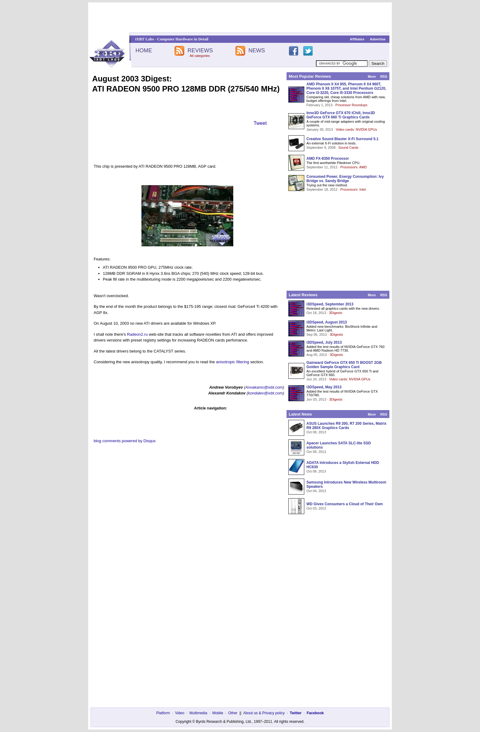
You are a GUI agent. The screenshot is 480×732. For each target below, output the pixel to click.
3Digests (335, 313)
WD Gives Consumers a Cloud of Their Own (344, 504)
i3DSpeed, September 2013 (329, 304)
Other (233, 713)
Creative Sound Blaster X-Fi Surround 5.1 (342, 139)
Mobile (217, 713)
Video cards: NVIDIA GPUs (356, 129)
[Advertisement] (240, 17)
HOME (143, 50)
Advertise (377, 39)
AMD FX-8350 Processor (327, 158)
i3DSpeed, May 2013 (324, 387)
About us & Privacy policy (263, 713)
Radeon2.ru (137, 334)
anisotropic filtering (232, 362)
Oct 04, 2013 (316, 491)
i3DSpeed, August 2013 (326, 322)
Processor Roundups (351, 105)
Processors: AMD (353, 167)
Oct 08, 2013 (316, 432)
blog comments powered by (125, 441)
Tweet (260, 123)
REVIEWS (200, 50)
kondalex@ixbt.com (265, 393)
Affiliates (357, 39)
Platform (163, 713)
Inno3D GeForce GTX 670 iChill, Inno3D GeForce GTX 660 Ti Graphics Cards (340, 115)
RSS (383, 76)
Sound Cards (348, 147)
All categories (199, 56)
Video (179, 713)
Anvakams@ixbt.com (264, 387)
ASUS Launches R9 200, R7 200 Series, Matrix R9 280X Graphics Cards (346, 425)
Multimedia (198, 713)
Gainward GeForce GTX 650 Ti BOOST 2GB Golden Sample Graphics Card (344, 364)
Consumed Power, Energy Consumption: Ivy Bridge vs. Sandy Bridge (345, 178)
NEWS (257, 50)
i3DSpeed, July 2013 (324, 342)
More (372, 76)
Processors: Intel (353, 189)
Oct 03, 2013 (316, 508)
